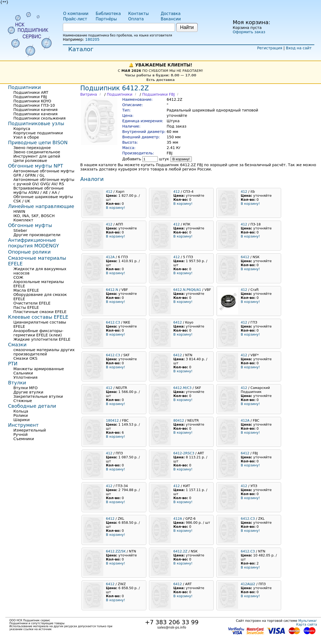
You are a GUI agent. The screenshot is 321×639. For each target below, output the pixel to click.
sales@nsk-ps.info (171, 627)
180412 (112, 420)
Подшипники (119, 94)
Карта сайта (306, 624)
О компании (75, 13)
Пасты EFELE (26, 307)
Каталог (80, 49)
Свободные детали (32, 406)
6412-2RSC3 (183, 453)
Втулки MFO (25, 388)
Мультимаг (307, 621)
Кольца (20, 411)
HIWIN (19, 211)
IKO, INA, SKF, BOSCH (34, 216)
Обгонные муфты (30, 225)
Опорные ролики (29, 252)
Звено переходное (32, 148)
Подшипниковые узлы (36, 123)
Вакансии (171, 19)
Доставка (171, 13)
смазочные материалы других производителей (44, 352)
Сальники (23, 373)
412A (110, 257)
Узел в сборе (26, 137)
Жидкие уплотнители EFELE (41, 339)
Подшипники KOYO (32, 101)
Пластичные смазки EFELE (40, 312)
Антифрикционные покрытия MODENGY (33, 242)
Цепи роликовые (30, 160)
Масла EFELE (26, 290)
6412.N (112, 290)
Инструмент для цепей (36, 156)
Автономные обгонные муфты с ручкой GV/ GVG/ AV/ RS (43, 181)
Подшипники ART (30, 92)
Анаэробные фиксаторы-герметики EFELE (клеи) (38, 333)
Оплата (136, 19)
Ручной (20, 434)
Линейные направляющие (41, 206)
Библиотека (108, 13)
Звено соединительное (36, 152)
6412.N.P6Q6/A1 (187, 290)
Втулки (17, 382)
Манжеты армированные (38, 369)
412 (109, 192)
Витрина (88, 94)
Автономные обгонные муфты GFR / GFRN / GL (43, 173)
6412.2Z (180, 551)
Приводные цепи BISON (38, 142)
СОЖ (18, 277)
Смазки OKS (25, 358)
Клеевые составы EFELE (38, 317)
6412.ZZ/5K (116, 551)
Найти (187, 27)
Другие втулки (28, 392)
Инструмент (23, 425)
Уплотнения (25, 377)
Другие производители (36, 235)
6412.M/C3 (182, 388)
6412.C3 (113, 322)
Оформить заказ (249, 32)
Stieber (20, 230)
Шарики (21, 420)
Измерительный (29, 430)
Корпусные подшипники (38, 133)
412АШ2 (248, 584)
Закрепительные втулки (38, 396)
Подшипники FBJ (158, 94)
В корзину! (181, 159)
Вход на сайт (299, 48)
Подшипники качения (35, 109)
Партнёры (106, 19)
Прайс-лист (75, 19)
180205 (92, 39)
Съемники (23, 439)
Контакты (138, 13)
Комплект (23, 220)
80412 (178, 420)
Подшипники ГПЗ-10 (34, 105)
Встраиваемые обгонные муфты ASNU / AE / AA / (38, 190)
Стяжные (22, 401)
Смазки (17, 344)
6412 (245, 257)
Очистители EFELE (32, 303)
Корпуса (21, 129)
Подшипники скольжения (39, 118)
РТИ (12, 363)
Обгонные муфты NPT (35, 166)
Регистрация (269, 48)
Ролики (20, 415)
